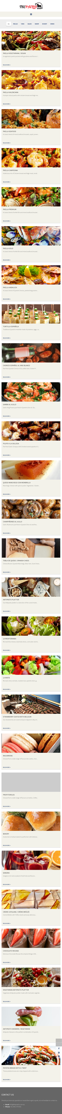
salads (30, 24)
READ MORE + (7, 65)
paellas (15, 24)
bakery (37, 24)
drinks (52, 24)
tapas (22, 24)
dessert (44, 24)
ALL (9, 24)
